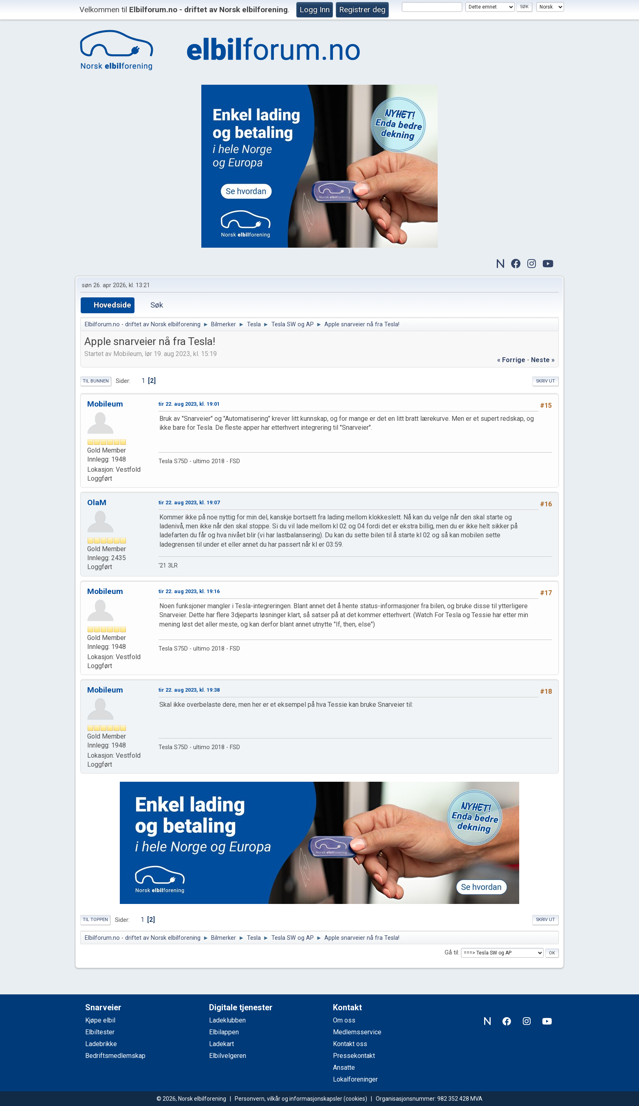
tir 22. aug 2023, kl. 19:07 (189, 502)
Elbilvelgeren (227, 1056)
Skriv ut (545, 381)
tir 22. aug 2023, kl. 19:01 (189, 404)
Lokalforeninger (355, 1079)
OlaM (96, 502)
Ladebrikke (101, 1044)
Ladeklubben (227, 1020)
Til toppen (95, 919)
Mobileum (105, 404)
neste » (543, 360)
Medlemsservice (357, 1032)
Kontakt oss (350, 1044)
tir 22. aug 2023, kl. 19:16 (189, 591)
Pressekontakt (354, 1056)
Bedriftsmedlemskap (115, 1056)
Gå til (451, 953)
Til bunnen (96, 381)
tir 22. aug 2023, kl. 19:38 (189, 690)
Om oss (344, 1020)
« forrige (511, 360)
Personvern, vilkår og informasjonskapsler (288, 1098)
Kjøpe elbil (100, 1020)
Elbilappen (224, 1032)
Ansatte (344, 1067)
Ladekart (221, 1044)
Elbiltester (100, 1032)
